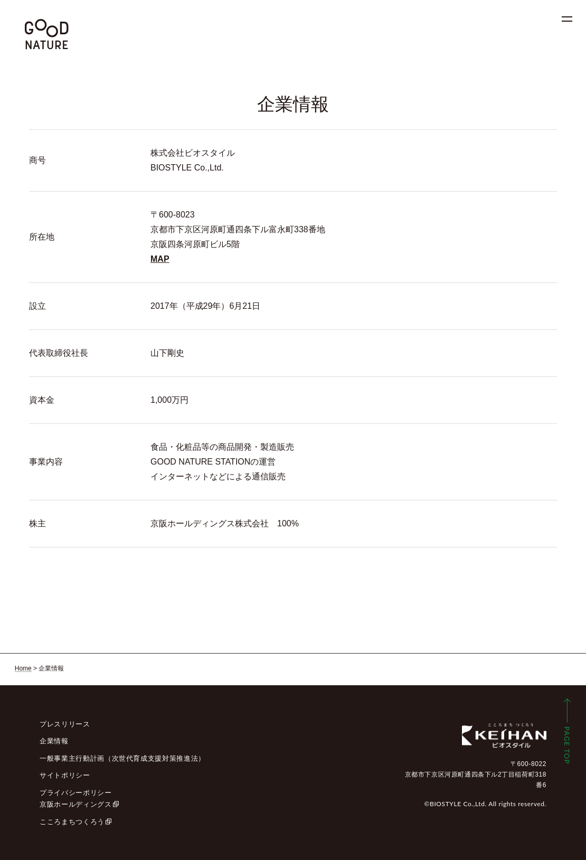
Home (23, 668)
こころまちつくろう (72, 822)
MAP (159, 258)
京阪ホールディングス (76, 804)
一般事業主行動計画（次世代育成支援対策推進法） (122, 758)
